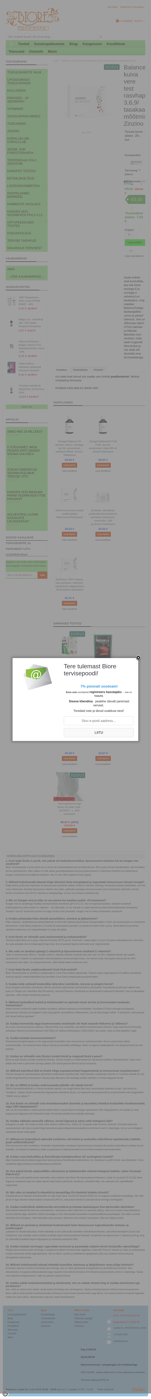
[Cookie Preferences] (5, 1393)
